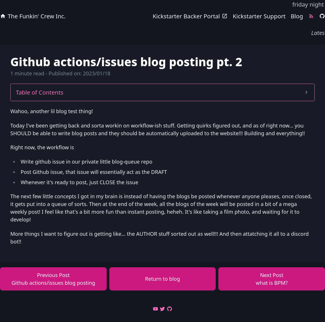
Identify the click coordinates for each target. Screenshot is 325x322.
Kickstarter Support (259, 16)
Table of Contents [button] (162, 92)
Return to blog (162, 278)
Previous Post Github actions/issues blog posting (53, 279)
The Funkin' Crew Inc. (33, 16)
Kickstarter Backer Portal (190, 16)
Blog (297, 16)
